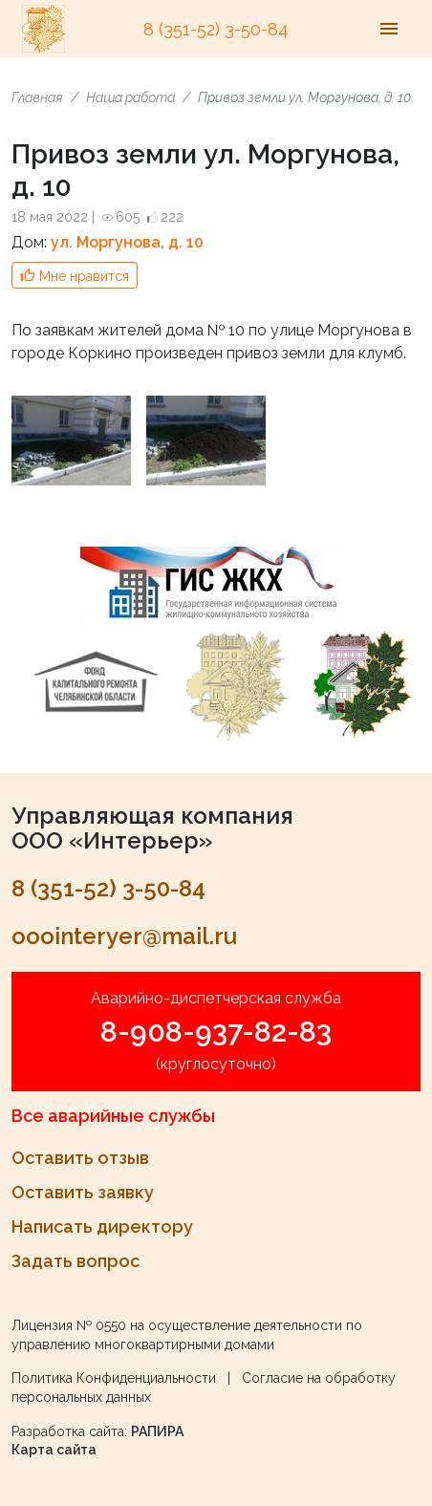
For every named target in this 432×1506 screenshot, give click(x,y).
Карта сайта (54, 1449)
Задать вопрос (75, 1261)
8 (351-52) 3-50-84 (216, 29)
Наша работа (130, 97)
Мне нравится (84, 276)
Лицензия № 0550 (68, 1325)
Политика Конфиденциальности (113, 1378)
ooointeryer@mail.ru (124, 936)
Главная (37, 97)
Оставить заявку (82, 1192)
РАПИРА (157, 1431)
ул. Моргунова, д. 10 (127, 242)
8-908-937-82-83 (216, 1031)
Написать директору (102, 1226)
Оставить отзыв (80, 1158)
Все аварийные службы (113, 1116)
